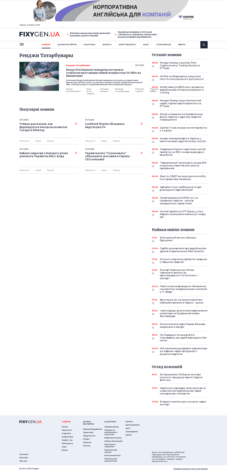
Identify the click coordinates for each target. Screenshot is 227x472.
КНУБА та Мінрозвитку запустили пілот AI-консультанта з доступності (182, 78)
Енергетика (67, 437)
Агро (64, 447)
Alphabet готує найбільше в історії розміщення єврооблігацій (181, 189)
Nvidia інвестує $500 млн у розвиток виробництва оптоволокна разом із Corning (182, 90)
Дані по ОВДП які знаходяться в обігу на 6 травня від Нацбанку (183, 177)
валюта (107, 44)
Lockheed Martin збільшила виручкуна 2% (113, 125)
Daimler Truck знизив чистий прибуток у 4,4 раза (183, 129)
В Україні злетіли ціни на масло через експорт (183, 403)
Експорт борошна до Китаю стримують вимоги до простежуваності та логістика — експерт (180, 274)
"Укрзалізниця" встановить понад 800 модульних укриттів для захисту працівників (183, 165)
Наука (38, 141)
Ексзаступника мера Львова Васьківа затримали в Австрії (182, 326)
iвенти (181, 44)
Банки (65, 450)
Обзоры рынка (111, 427)
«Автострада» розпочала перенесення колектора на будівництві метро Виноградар (183, 313)
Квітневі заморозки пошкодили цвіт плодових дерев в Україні (88, 34)
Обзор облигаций (113, 441)
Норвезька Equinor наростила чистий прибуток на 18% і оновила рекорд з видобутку (183, 152)
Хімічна (86, 446)
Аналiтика (89, 44)
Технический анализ (110, 451)
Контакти (23, 454)
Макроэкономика (112, 438)
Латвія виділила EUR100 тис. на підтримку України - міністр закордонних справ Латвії (180, 200)
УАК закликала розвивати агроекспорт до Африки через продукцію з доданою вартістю (183, 351)
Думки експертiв (67, 44)
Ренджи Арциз (154, 90)
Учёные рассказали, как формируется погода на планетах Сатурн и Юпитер (48, 127)
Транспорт (88, 432)
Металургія (67, 443)
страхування (163, 44)
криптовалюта (127, 44)
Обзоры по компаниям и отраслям (110, 432)
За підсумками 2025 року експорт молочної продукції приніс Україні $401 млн (181, 377)
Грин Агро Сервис (90, 91)
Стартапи (66, 433)
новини (46, 44)
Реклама (23, 458)
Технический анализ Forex (110, 460)
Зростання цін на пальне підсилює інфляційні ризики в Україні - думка (181, 301)
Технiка (50, 141)
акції (146, 44)
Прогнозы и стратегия (110, 445)
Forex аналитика (112, 455)
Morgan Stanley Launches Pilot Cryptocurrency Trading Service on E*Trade (180, 65)
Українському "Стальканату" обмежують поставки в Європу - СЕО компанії (113, 156)
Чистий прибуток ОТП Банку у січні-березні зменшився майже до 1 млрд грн (183, 214)
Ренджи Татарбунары (122, 90)
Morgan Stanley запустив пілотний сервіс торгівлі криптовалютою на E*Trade (180, 103)
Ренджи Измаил (104, 90)
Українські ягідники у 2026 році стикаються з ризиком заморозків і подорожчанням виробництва (136, 34)
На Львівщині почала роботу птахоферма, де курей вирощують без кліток (183, 338)
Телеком (87, 442)
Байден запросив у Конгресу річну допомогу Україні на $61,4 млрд (48, 155)
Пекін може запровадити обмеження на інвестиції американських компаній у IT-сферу (183, 289)
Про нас (23, 461)
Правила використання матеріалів (190, 469)
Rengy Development (73, 90)
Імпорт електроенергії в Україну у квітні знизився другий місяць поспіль (183, 140)
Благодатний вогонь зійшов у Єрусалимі (180, 239)
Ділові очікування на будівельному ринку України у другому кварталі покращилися (181, 117)
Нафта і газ (67, 440)
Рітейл (86, 439)
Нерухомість (89, 436)
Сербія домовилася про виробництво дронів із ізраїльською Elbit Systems (183, 250)
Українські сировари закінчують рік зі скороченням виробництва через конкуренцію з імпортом (183, 391)
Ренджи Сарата (139, 90)
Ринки (65, 427)
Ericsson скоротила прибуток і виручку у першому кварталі (183, 261)
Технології (24, 141)
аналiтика (110, 421)
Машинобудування (92, 429)
